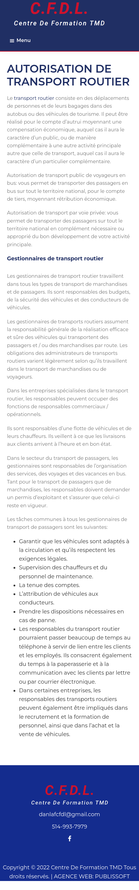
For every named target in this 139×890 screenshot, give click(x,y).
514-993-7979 (69, 826)
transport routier (34, 98)
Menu (24, 40)
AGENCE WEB (73, 876)
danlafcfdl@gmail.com (69, 814)
